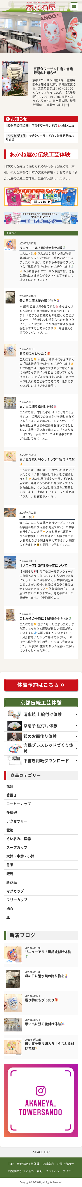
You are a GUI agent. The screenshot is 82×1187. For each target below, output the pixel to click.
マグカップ (15, 891)
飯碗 (9, 873)
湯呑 (9, 908)
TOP (11, 1163)
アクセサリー (16, 821)
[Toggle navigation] (74, 6)
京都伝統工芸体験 (41, 702)
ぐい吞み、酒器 (18, 839)
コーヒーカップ (18, 804)
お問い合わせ (65, 1163)
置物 (9, 830)
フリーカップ (16, 900)
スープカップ (16, 847)
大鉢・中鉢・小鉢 (20, 856)
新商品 (11, 882)
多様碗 (11, 812)
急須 (9, 865)
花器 (9, 786)
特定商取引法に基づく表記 (25, 1171)
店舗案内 (48, 1163)
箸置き (11, 795)
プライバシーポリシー (59, 1171)
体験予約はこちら (41, 685)
